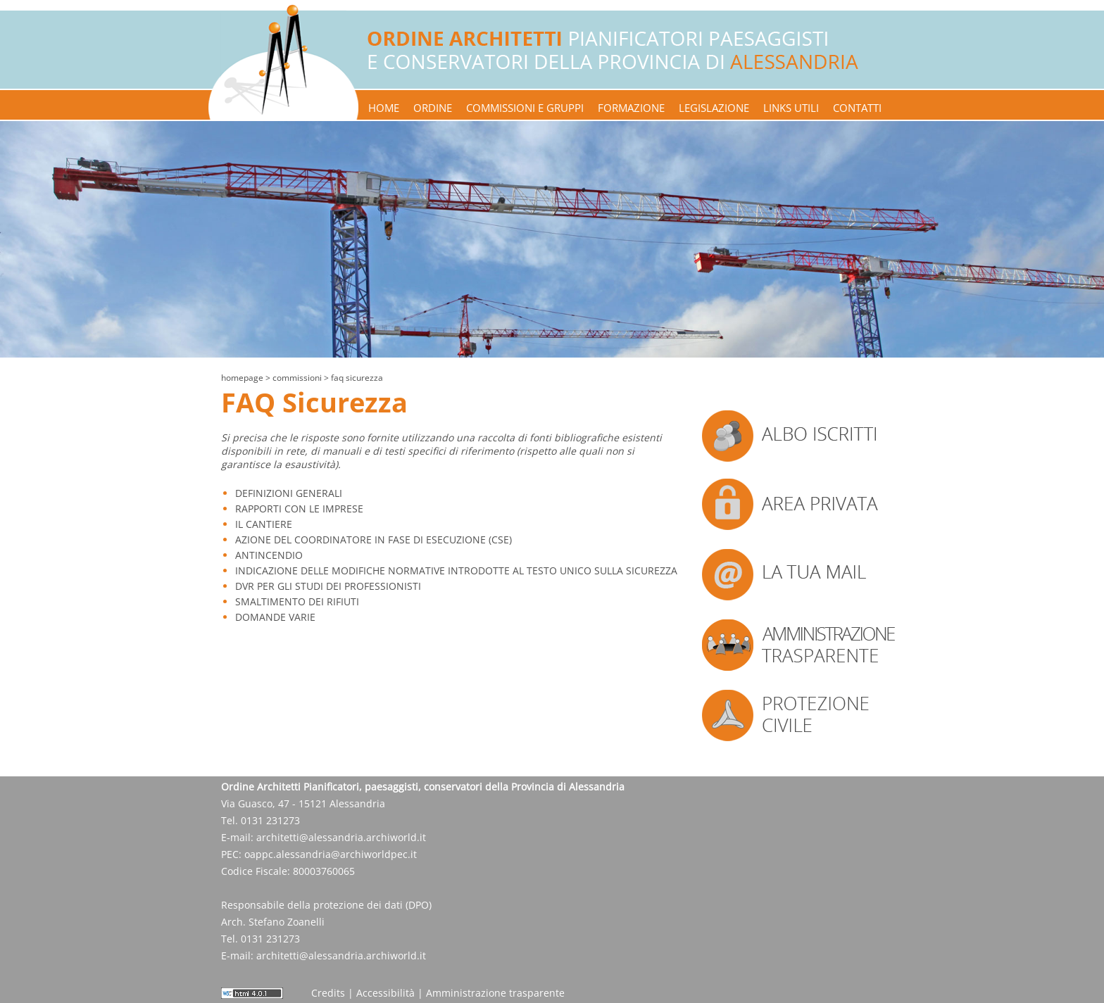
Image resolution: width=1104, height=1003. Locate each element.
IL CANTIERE (263, 524)
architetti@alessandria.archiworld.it (341, 837)
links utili (791, 108)
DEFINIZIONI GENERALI (288, 493)
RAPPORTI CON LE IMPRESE (299, 508)
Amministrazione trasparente (495, 992)
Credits (328, 992)
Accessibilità (385, 992)
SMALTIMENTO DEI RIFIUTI (297, 601)
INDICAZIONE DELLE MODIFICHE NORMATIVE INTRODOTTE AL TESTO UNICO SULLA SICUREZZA (456, 570)
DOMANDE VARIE (275, 617)
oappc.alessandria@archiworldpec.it (330, 854)
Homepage (242, 378)
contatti (857, 108)
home (383, 108)
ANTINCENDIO (269, 555)
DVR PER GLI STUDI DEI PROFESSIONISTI (328, 586)
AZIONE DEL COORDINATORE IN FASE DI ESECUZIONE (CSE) (373, 539)
